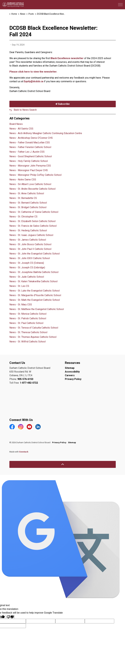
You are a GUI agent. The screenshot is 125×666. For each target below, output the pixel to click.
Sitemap (69, 367)
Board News (16, 124)
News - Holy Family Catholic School (28, 161)
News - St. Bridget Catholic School (27, 207)
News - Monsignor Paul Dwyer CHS (28, 170)
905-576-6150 (25, 379)
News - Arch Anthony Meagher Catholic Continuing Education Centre (45, 133)
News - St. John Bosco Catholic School (30, 244)
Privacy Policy (73, 379)
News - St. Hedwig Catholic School (28, 230)
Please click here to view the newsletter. (33, 71)
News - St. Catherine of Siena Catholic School (33, 211)
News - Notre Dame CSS (22, 179)
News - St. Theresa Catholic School (28, 332)
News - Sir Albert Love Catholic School (30, 184)
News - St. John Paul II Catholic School (30, 249)
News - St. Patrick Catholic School (27, 318)
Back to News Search (25, 109)
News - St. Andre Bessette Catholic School (32, 188)
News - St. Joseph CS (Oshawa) (26, 262)
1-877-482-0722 (29, 382)
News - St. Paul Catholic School (26, 323)
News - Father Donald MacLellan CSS (29, 142)
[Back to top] (62, 464)
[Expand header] (120, 4)
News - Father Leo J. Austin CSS (27, 151)
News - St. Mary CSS (20, 304)
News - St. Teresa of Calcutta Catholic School (33, 327)
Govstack (23, 452)
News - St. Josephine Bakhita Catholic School (33, 272)
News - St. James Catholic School (27, 239)
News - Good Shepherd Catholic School (30, 156)
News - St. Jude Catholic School (26, 276)
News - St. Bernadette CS (23, 198)
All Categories (19, 118)
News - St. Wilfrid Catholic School (27, 341)
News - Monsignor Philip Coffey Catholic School (35, 174)
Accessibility (72, 371)
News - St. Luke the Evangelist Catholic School (34, 290)
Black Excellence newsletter (67, 58)
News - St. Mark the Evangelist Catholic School (34, 299)
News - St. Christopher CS (23, 216)
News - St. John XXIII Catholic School (29, 258)
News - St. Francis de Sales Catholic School (33, 225)
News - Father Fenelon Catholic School (30, 147)
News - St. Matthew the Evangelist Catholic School (36, 309)
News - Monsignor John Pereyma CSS (30, 165)
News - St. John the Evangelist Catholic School (34, 253)
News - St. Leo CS (19, 286)
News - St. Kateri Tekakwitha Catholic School (33, 281)
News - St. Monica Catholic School (27, 313)
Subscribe (63, 104)
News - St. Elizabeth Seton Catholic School (32, 221)
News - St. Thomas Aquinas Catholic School (32, 336)
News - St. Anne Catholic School (26, 193)
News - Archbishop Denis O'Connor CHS (31, 137)
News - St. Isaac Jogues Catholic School (31, 235)
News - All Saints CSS (21, 128)
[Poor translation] (10, 617)
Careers (70, 375)
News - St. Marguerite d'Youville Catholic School (35, 295)
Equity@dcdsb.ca (33, 81)
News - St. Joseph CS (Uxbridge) (27, 267)
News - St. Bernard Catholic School (28, 202)
